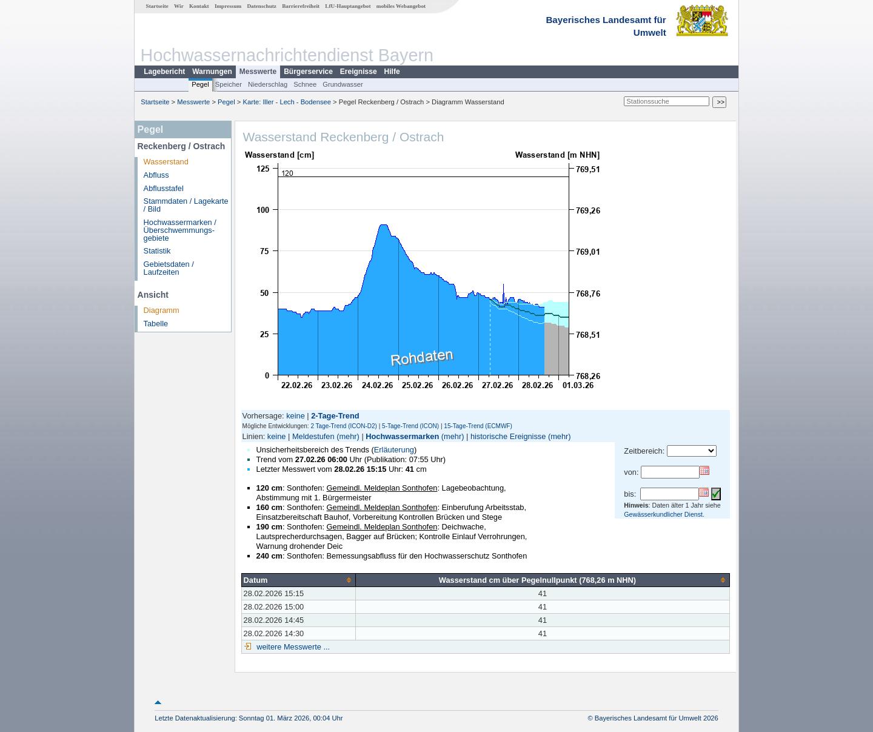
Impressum (228, 6)
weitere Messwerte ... (292, 646)
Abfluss (156, 175)
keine (295, 415)
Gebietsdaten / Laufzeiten (169, 268)
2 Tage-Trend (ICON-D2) (343, 426)
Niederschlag (267, 84)
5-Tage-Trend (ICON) (410, 426)
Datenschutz (261, 6)
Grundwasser (343, 84)
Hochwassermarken (402, 436)
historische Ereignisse (508, 436)
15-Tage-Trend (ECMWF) (478, 426)
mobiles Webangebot (401, 6)
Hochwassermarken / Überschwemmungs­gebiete (180, 230)
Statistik (157, 250)
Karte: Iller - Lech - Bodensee (287, 102)
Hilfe (392, 71)
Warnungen (212, 71)
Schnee (304, 84)
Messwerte (257, 71)
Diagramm (161, 310)
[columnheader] (298, 579)
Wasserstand (166, 161)
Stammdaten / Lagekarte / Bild (186, 204)
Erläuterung (394, 449)
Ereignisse (358, 71)
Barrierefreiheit (300, 6)
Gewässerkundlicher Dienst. (664, 514)
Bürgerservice (308, 71)
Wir (179, 6)
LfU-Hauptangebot (347, 6)
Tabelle (156, 323)
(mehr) (348, 436)
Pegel (200, 84)
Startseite (157, 6)
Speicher (228, 84)
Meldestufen (313, 436)
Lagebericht (164, 71)
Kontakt (199, 6)
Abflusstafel (164, 188)
